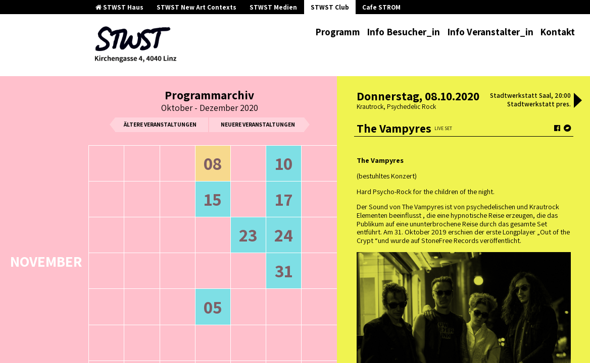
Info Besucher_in (403, 31)
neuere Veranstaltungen (258, 124)
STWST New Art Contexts (196, 7)
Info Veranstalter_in (490, 31)
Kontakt (557, 31)
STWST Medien (273, 7)
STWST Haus (119, 7)
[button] (578, 101)
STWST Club (330, 7)
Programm (337, 31)
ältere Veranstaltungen (160, 124)
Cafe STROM (381, 7)
